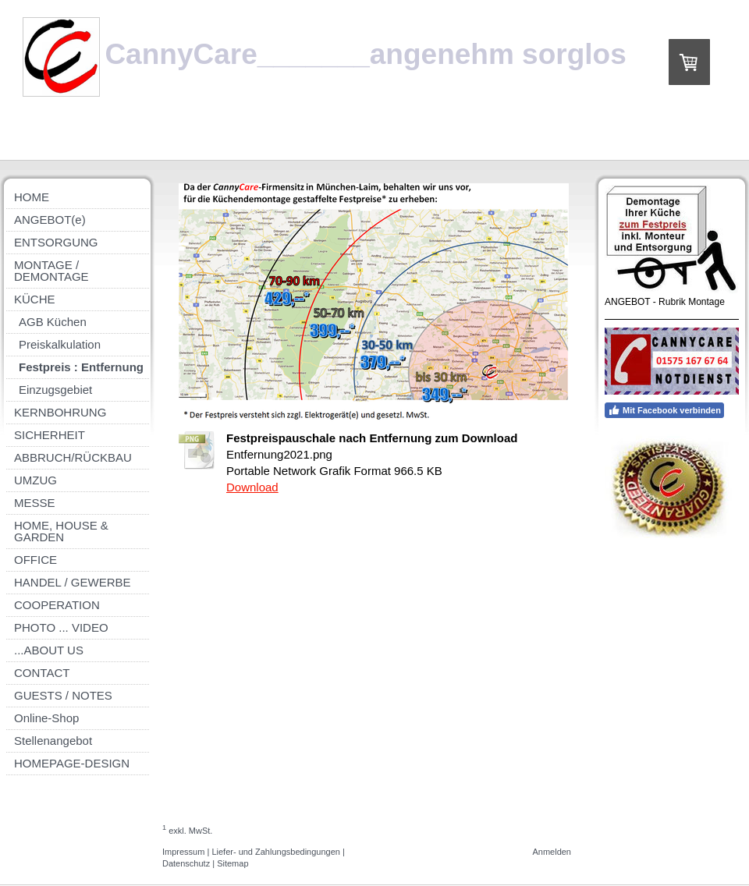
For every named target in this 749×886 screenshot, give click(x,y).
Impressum (183, 851)
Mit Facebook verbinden (664, 410)
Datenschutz (186, 863)
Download (252, 487)
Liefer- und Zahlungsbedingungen (275, 851)
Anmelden (551, 851)
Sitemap (232, 863)
